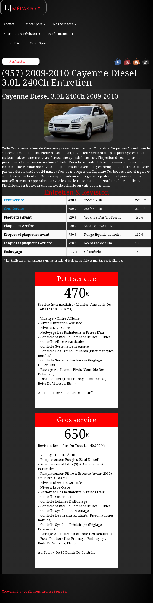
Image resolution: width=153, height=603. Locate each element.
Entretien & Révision (22, 34)
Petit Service (14, 200)
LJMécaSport (34, 24)
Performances (61, 34)
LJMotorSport (37, 43)
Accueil (9, 24)
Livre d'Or (11, 43)
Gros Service (14, 209)
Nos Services (65, 24)
